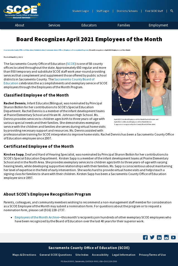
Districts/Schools (127, 11)
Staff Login (103, 11)
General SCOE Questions (55, 255)
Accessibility (100, 255)
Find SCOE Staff (154, 11)
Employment (158, 25)
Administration (39, 50)
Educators (89, 25)
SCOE (71, 64)
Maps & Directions (24, 255)
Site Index (81, 255)
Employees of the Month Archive (37, 217)
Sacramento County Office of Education (18, 50)
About (19, 25)
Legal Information (123, 255)
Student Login (80, 11)
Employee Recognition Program (76, 50)
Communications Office (54, 50)
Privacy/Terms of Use (152, 255)
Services (54, 25)
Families (124, 25)
